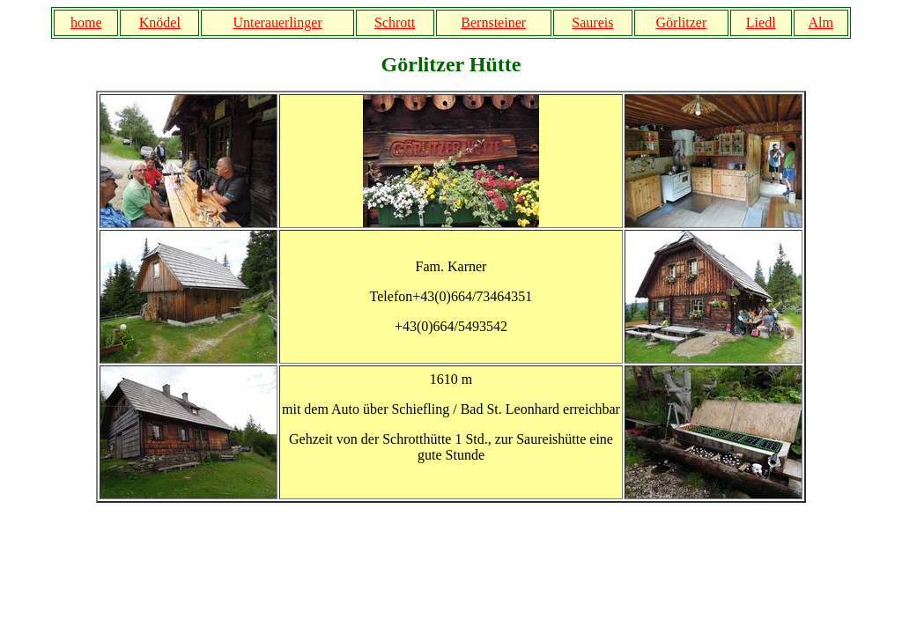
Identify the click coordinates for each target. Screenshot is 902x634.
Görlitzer (681, 22)
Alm (820, 22)
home (86, 22)
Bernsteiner (493, 22)
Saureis (592, 22)
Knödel (160, 22)
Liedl (761, 22)
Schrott (394, 22)
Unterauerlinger (277, 22)
